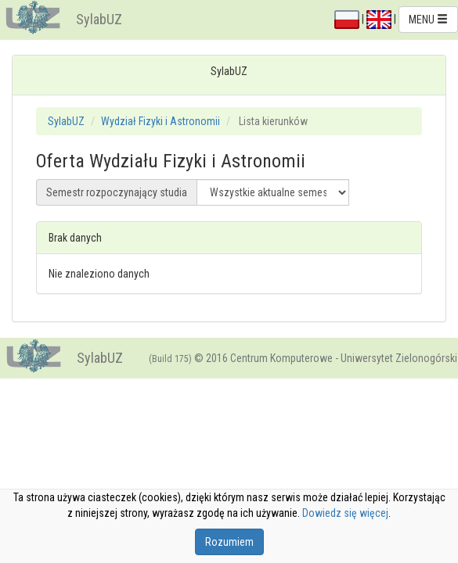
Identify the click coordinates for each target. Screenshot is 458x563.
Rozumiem (229, 542)
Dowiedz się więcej (345, 513)
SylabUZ (99, 19)
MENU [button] (428, 19)
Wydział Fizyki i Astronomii (160, 121)
